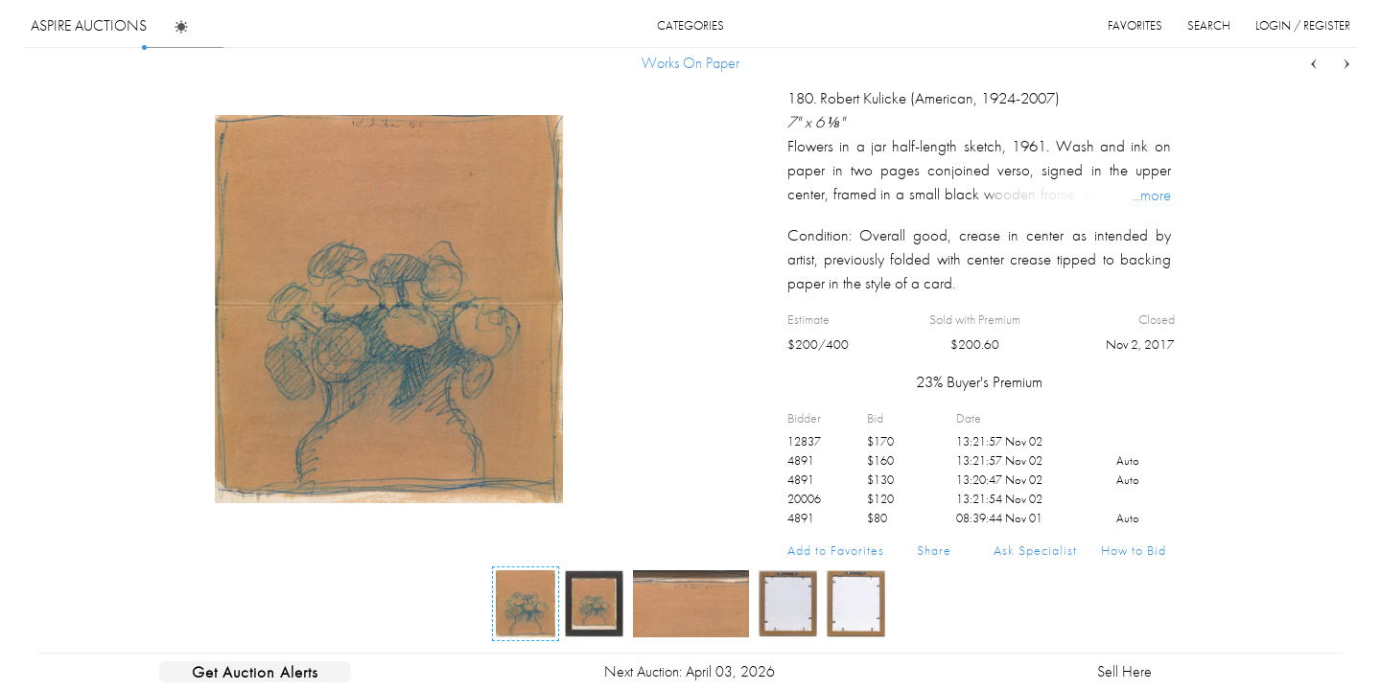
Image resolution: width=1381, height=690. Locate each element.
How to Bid (1133, 550)
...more (1151, 194)
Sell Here (1124, 671)
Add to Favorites (835, 550)
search (1208, 25)
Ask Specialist (1035, 550)
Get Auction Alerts (255, 671)
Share (934, 550)
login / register (1302, 25)
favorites (1135, 25)
